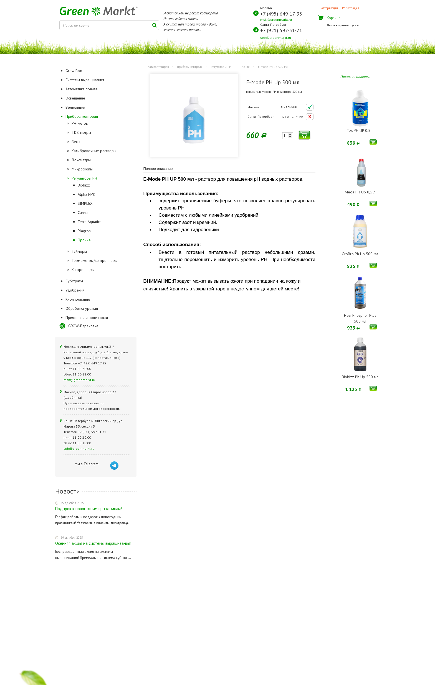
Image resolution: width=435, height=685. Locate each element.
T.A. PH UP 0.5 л (360, 130)
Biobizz (84, 185)
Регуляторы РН (84, 178)
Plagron (84, 230)
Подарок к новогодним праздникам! (88, 508)
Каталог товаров (158, 67)
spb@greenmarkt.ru (275, 37)
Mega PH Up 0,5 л (360, 192)
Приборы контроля (190, 67)
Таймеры (79, 251)
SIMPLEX (85, 203)
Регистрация (350, 8)
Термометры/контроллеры (94, 260)
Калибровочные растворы (94, 150)
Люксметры (81, 159)
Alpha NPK (86, 194)
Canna (83, 212)
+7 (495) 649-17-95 (281, 14)
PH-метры (80, 123)
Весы (76, 141)
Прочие (84, 239)
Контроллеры (83, 269)
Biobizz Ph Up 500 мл (360, 376)
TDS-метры (81, 132)
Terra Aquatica (90, 221)
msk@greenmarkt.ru (276, 19)
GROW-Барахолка (83, 325)
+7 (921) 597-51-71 (281, 30)
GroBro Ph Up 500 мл (360, 253)
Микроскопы (82, 169)
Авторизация (329, 8)
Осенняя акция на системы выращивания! (93, 543)
